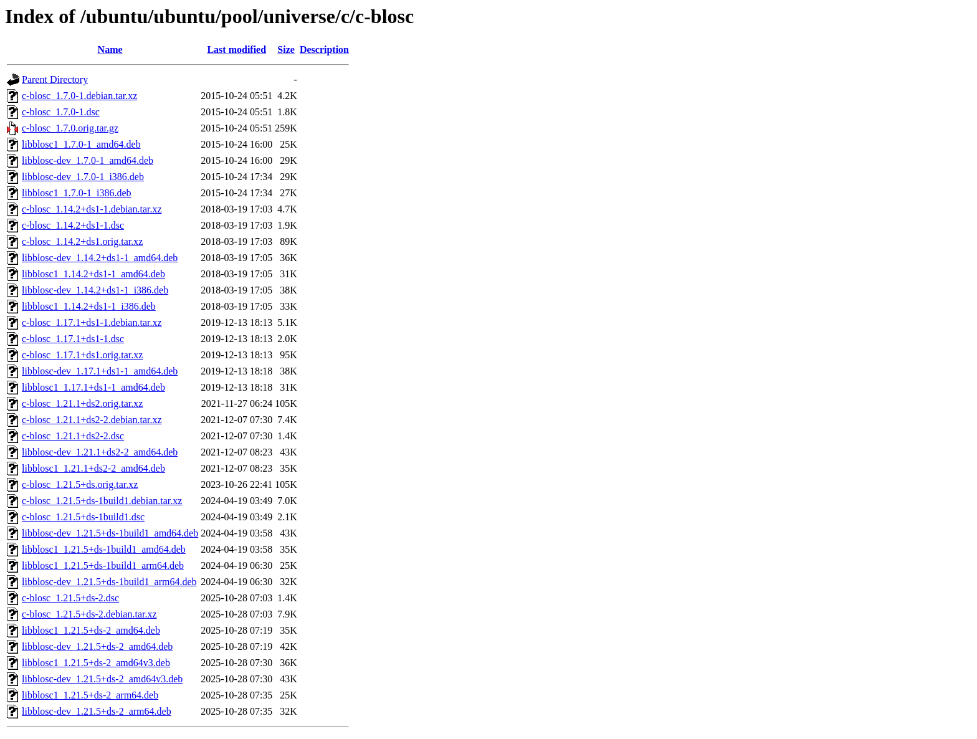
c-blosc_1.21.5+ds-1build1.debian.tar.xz (102, 500)
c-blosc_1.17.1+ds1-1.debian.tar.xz (92, 322)
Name (110, 49)
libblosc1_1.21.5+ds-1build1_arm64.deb (103, 565)
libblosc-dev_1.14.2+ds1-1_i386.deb (95, 290)
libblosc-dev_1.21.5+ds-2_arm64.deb (96, 711)
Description (324, 49)
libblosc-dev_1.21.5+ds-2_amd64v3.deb (102, 679)
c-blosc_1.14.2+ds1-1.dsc (73, 225)
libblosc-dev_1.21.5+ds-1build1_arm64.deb (109, 581)
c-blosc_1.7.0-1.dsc (61, 112)
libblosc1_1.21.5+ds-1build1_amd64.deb (104, 549)
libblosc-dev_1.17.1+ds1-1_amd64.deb (100, 371)
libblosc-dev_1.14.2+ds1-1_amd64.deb (100, 257)
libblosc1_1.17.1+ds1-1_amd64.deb (93, 387)
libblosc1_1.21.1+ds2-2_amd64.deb (93, 468)
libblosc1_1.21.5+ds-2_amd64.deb (91, 630)
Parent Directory (55, 79)
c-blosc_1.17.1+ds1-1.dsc (73, 338)
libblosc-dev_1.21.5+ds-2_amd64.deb (97, 646)
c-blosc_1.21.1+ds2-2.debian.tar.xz (92, 419)
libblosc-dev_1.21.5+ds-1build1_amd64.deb (110, 533)
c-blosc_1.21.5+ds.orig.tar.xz (80, 484)
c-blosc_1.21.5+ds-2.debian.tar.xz (89, 614)
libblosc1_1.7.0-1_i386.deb (76, 193)
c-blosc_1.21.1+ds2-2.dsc (73, 436)
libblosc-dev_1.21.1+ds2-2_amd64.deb (100, 452)
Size (286, 49)
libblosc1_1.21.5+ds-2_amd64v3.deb (96, 662)
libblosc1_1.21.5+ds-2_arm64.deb (90, 695)
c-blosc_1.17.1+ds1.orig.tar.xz (82, 355)
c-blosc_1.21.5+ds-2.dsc (70, 598)
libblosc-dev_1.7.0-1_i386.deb (83, 176)
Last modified (236, 49)
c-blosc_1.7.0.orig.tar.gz (70, 128)
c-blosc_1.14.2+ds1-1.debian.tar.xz (92, 209)
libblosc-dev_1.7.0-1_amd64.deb (87, 160)
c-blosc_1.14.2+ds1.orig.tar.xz (82, 241)
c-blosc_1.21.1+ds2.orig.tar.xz (82, 403)
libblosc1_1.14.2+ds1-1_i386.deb (89, 306)
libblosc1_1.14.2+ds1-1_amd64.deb (93, 274)
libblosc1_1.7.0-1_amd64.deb (81, 144)
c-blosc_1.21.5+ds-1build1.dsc (83, 517)
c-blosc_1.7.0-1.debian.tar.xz (79, 95)
